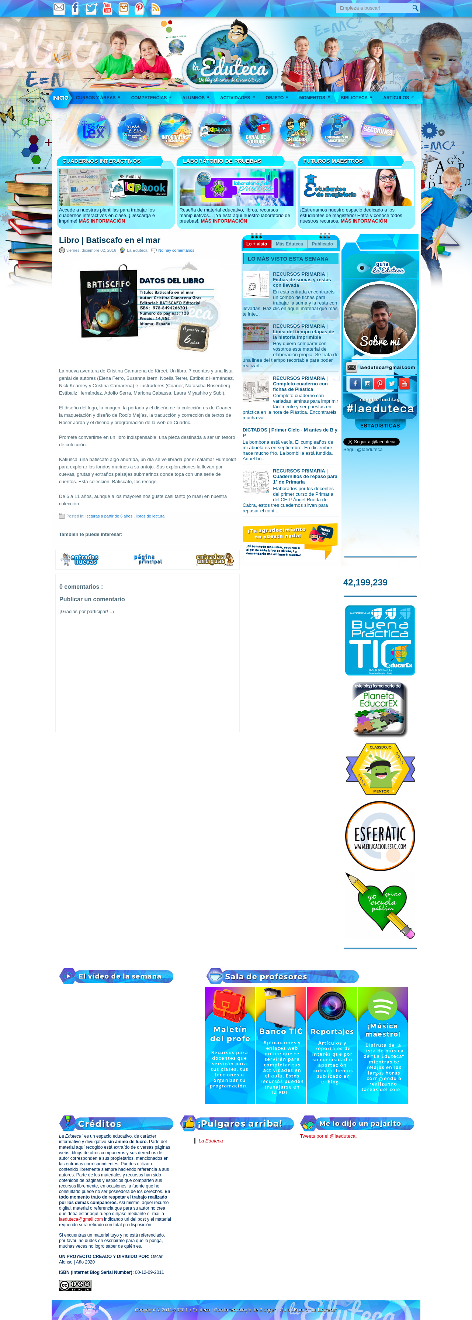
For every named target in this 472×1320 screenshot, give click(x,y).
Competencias (154, 95)
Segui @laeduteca (362, 449)
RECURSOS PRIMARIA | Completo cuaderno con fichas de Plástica (300, 383)
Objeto (279, 95)
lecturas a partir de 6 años (109, 516)
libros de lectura (150, 516)
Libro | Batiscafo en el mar (109, 240)
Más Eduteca (289, 244)
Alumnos (198, 95)
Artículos (401, 95)
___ (61, 97)
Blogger (268, 1310)
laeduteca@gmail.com (81, 1219)
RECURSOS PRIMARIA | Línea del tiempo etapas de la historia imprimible (303, 331)
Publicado (322, 244)
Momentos (316, 95)
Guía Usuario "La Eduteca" (308, 1310)
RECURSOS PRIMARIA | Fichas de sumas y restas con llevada (302, 279)
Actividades (240, 95)
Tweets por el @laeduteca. (328, 1136)
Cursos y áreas (100, 95)
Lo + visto (256, 244)
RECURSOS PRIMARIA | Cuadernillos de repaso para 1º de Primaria (305, 476)
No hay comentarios (176, 250)
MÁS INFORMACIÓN (102, 221)
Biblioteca (359, 95)
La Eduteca (211, 1141)
